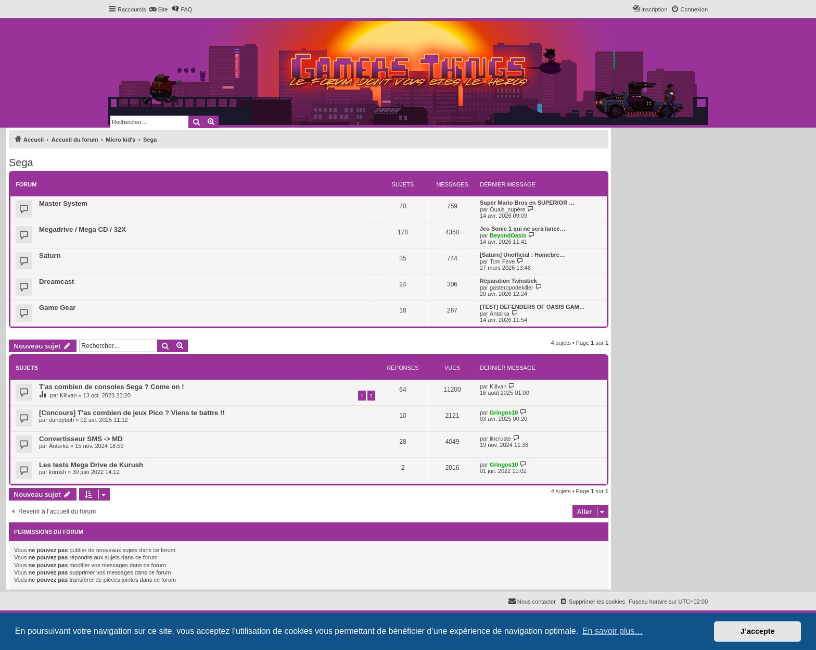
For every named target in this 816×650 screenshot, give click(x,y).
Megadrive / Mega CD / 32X (82, 229)
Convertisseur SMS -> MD (81, 439)
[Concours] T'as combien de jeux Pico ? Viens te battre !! (132, 413)
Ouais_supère (508, 209)
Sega (21, 162)
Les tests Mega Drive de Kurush (91, 465)
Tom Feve (502, 261)
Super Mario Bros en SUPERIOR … (527, 202)
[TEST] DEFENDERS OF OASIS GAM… (532, 307)
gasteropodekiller (511, 287)
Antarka (499, 313)
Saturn (50, 255)
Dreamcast (56, 281)
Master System (63, 203)
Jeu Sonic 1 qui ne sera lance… (522, 229)
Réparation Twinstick (508, 281)
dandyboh (61, 420)
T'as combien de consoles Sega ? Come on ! (111, 387)
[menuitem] (158, 9)
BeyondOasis (508, 235)
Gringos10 (504, 412)
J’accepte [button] (758, 631)
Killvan (68, 395)
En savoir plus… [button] (612, 631)
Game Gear (57, 307)
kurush (57, 472)
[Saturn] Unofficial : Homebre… (522, 255)
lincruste (500, 438)
